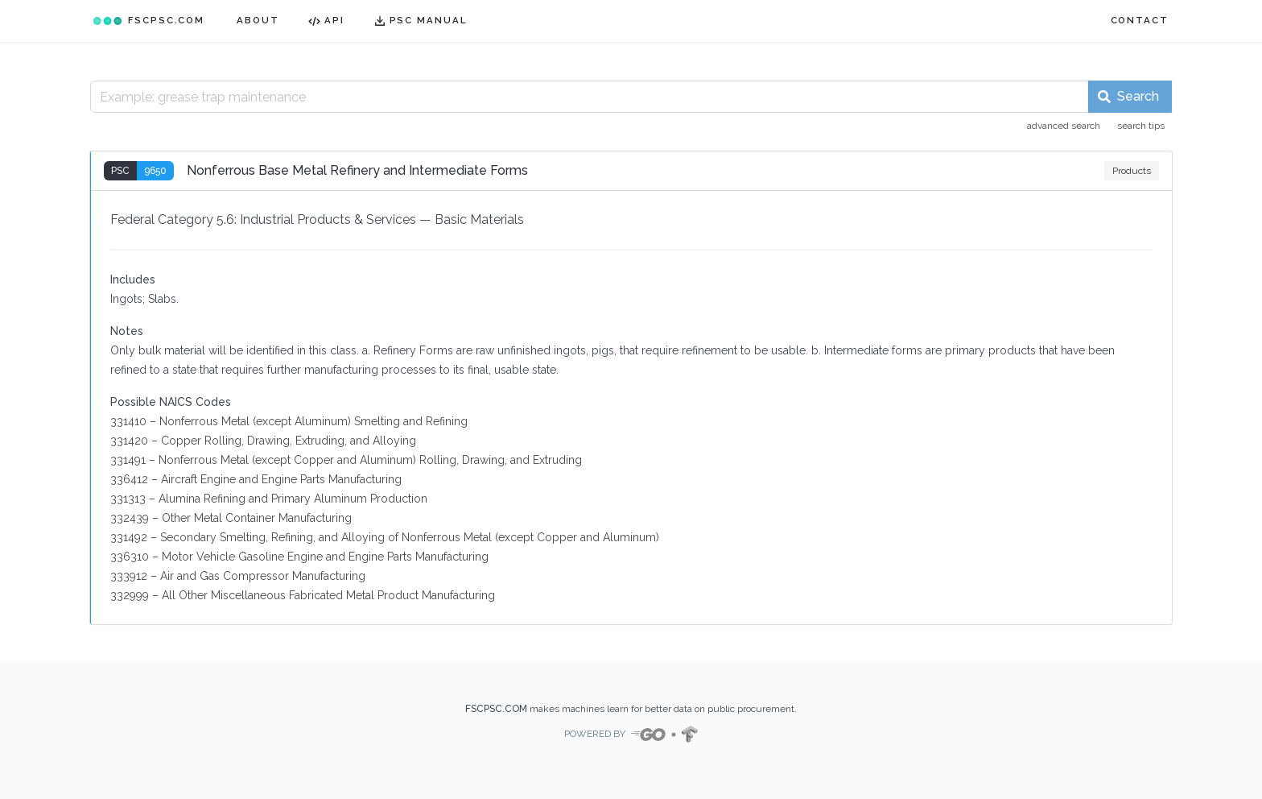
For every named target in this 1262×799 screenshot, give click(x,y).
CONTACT (1140, 20)
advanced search (1063, 125)
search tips (1141, 125)
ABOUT (258, 20)
